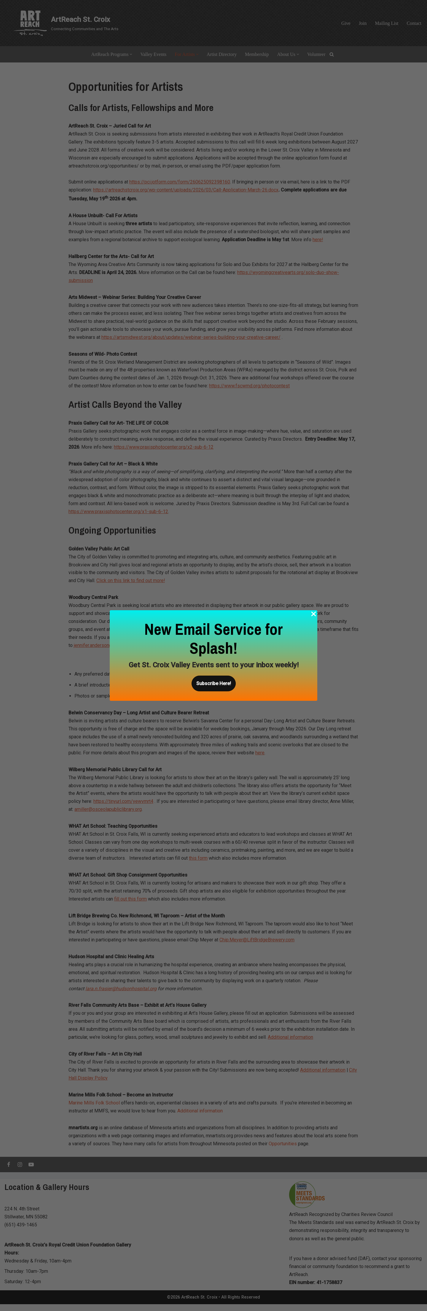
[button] (214, 684)
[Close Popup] (313, 615)
